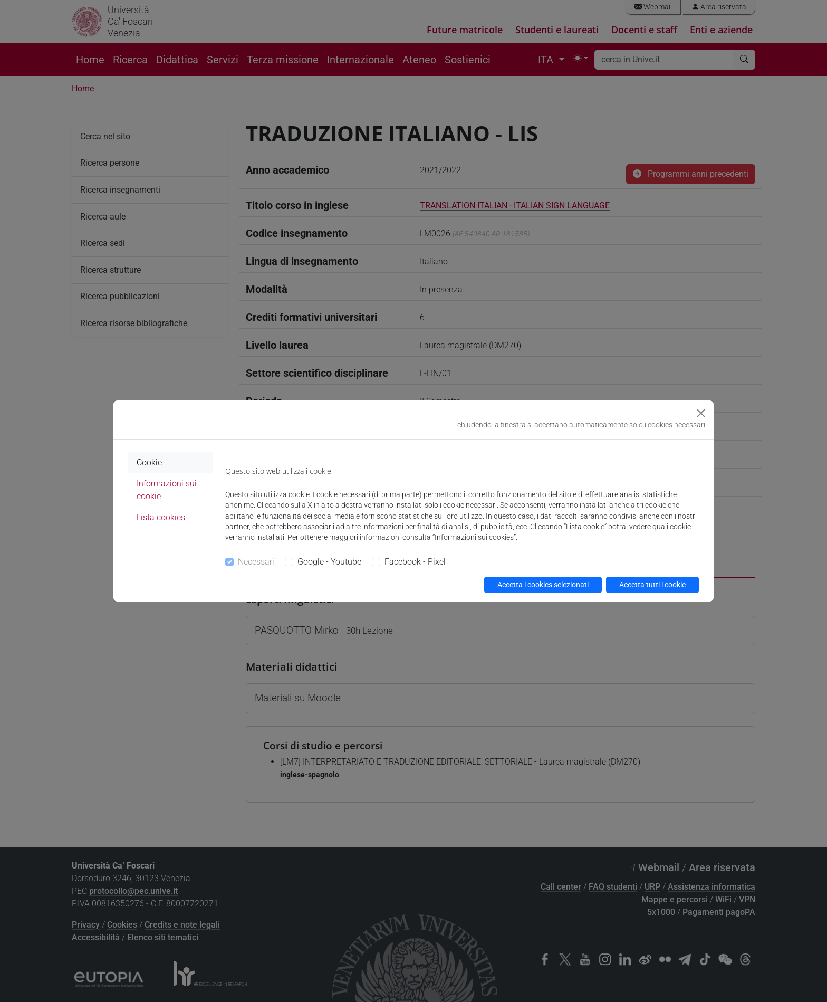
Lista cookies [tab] (161, 517)
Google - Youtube (329, 562)
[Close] (701, 413)
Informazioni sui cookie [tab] (167, 490)
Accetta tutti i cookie (652, 584)
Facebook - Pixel (415, 562)
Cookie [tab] (149, 462)
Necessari (256, 562)
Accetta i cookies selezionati (543, 584)
